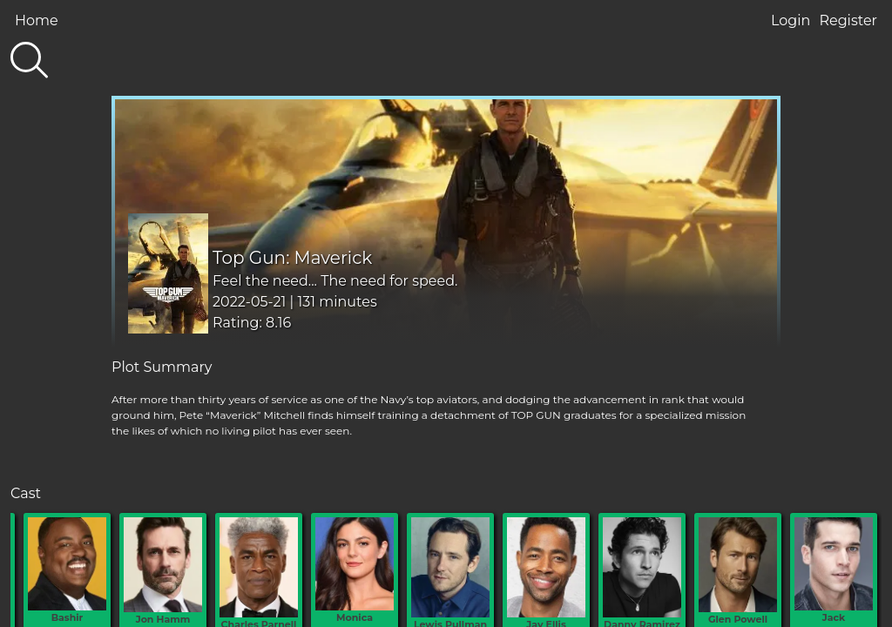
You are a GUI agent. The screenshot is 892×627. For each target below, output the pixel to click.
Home (36, 20)
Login (790, 20)
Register (848, 20)
